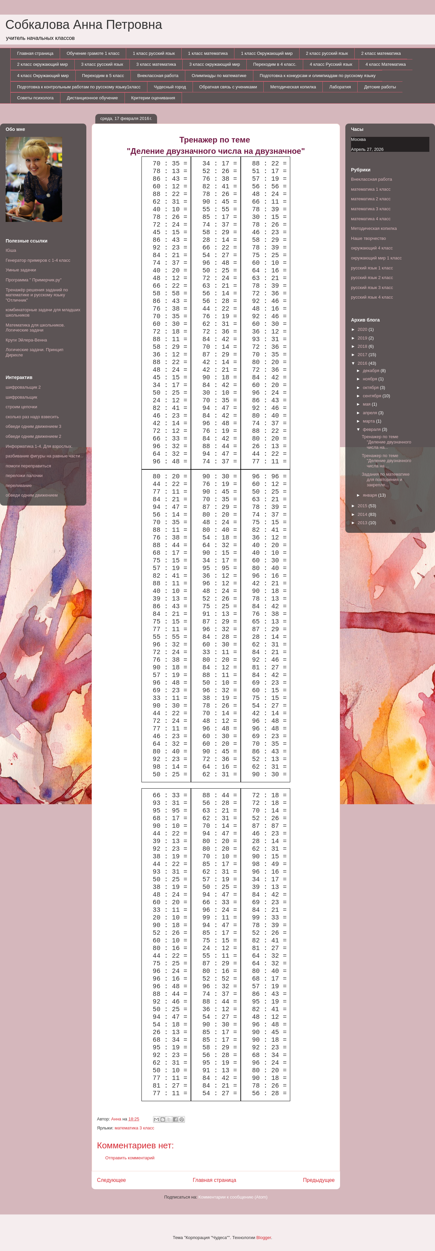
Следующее (111, 1180)
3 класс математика (156, 64)
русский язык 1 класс (372, 267)
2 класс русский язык (327, 53)
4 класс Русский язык (331, 64)
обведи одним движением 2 (33, 436)
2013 (363, 522)
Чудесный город (170, 86)
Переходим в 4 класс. (275, 64)
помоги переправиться (28, 465)
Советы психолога (35, 97)
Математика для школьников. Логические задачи (35, 328)
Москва (358, 139)
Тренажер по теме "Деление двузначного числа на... (386, 441)
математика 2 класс (371, 198)
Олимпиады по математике (219, 75)
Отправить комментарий (129, 1157)
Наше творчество (368, 238)
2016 (363, 363)
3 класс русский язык (102, 64)
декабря (372, 370)
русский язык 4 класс (372, 297)
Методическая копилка (293, 86)
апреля (371, 412)
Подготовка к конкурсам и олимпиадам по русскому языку (318, 75)
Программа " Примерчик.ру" (33, 279)
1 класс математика (207, 53)
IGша (11, 250)
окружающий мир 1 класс (376, 257)
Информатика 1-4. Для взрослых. (39, 446)
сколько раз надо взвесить (32, 416)
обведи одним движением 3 (33, 426)
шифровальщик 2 (23, 387)
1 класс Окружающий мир (267, 53)
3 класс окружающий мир (214, 64)
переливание (19, 485)
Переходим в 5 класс (103, 75)
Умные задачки (21, 269)
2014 (363, 514)
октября (371, 387)
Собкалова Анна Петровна (83, 25)
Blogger (263, 1237)
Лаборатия (340, 86)
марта (369, 421)
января (370, 495)
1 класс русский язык (154, 53)
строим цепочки (21, 406)
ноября (371, 378)
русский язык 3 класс (372, 287)
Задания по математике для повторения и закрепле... (385, 479)
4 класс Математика (386, 64)
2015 (363, 505)
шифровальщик (21, 397)
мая (367, 404)
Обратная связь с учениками (228, 86)
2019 (363, 338)
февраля (372, 429)
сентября (373, 395)
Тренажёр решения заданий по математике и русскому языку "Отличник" (37, 295)
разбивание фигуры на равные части (43, 455)
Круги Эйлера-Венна (26, 339)
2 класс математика (381, 53)
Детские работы (380, 86)
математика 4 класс (371, 218)
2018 (363, 346)
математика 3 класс (134, 1127)
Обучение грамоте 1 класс (93, 53)
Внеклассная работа (158, 75)
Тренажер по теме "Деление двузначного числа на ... (386, 460)
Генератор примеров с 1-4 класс (38, 260)
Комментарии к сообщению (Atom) (233, 1197)
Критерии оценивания (153, 97)
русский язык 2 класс (372, 277)
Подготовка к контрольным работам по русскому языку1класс (79, 86)
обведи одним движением (32, 495)
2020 (363, 329)
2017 (363, 354)
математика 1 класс (371, 189)
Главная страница (35, 53)
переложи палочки (24, 475)
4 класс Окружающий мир (43, 75)
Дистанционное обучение (92, 97)
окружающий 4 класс (372, 247)
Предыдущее (319, 1180)
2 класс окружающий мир (42, 64)
